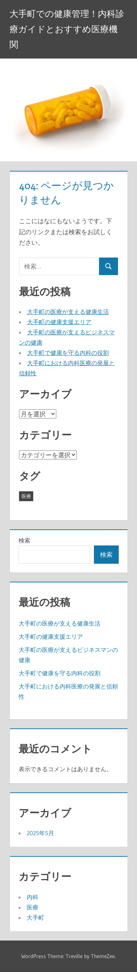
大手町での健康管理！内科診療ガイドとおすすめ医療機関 (66, 29)
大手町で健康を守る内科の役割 (68, 352)
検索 (24, 540)
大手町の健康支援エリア (59, 322)
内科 (32, 897)
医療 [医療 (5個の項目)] (26, 496)
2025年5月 (40, 833)
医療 (32, 907)
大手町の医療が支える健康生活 (68, 311)
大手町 (35, 917)
